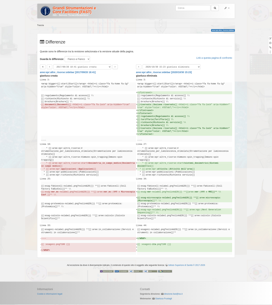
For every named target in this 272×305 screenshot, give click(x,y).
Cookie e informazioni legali (49, 294)
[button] (226, 8)
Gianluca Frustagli (163, 299)
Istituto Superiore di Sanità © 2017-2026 (186, 265)
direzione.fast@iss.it (173, 294)
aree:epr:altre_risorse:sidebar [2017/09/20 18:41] (68, 72)
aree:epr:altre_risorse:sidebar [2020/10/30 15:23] (164, 72)
